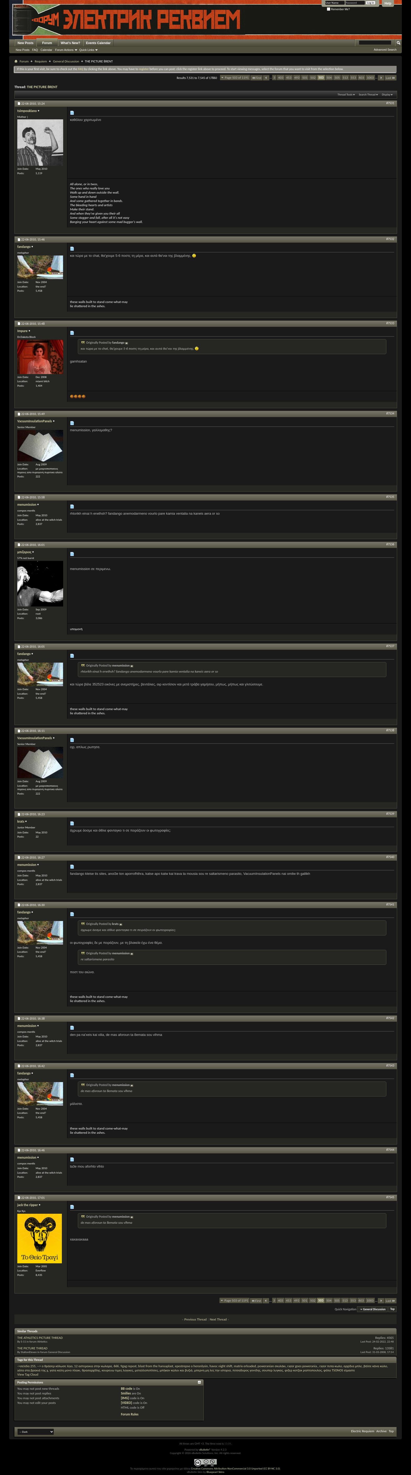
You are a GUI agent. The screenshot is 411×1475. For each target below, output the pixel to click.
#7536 (390, 544)
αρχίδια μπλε (353, 1366)
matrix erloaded (245, 1366)
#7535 (390, 497)
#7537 (390, 646)
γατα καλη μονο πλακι (65, 1370)
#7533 (390, 323)
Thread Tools (345, 94)
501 (304, 77)
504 (329, 77)
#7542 (390, 1018)
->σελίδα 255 (26, 1366)
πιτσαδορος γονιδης (246, 1370)
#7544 (390, 1150)
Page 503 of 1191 (237, 77)
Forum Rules (129, 1414)
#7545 (390, 1197)
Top (392, 1309)
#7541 (390, 904)
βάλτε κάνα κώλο (375, 1366)
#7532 (390, 239)
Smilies (126, 1393)
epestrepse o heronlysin (191, 1366)
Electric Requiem (362, 1431)
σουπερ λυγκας (272, 1370)
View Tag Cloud (27, 1374)
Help (388, 3)
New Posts (26, 43)
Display (386, 94)
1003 (370, 77)
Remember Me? (338, 9)
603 (361, 77)
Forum (47, 43)
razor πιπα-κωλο (330, 1366)
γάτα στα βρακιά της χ (32, 1370)
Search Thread (367, 94)
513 (345, 77)
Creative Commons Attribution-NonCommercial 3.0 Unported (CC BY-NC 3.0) (235, 1468)
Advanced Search (385, 49)
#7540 (390, 857)
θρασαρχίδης (91, 1370)
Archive (381, 1431)
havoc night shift (220, 1366)
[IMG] (125, 1398)
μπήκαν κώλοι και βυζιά (176, 1370)
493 (297, 77)
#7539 (390, 814)
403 (280, 77)
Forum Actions (64, 49)
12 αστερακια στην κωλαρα (93, 1366)
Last (390, 78)
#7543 (390, 1065)
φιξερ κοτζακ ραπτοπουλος (303, 1370)
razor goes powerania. (302, 1366)
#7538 (390, 730)
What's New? (70, 43)
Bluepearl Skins (215, 1472)
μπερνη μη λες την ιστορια (212, 1370)
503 (321, 77)
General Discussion (66, 61)
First (257, 78)
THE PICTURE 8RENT (42, 87)
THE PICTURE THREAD (32, 1348)
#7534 (390, 413)
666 (116, 1366)
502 (313, 77)
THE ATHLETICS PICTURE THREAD (40, 1338)
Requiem (41, 61)
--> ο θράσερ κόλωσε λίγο (55, 1366)
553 (353, 77)
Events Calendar (98, 43)
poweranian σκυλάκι (272, 1366)
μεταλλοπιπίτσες (146, 1370)
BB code (126, 1389)
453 (288, 77)
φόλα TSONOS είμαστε (339, 1370)
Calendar (46, 49)
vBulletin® (205, 1449)
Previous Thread (195, 1319)
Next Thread (218, 1319)
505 (337, 77)
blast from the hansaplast (155, 1366)
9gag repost (128, 1366)
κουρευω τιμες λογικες (117, 1370)
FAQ (35, 49)
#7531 (390, 103)
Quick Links (86, 49)
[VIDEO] (126, 1403)
